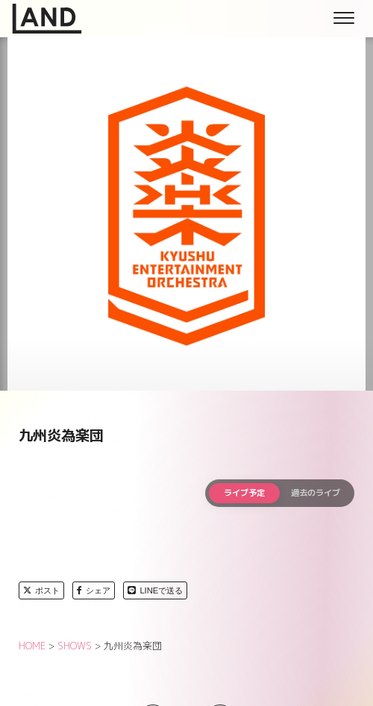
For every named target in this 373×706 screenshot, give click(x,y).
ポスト (41, 590)
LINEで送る (155, 590)
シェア (93, 590)
